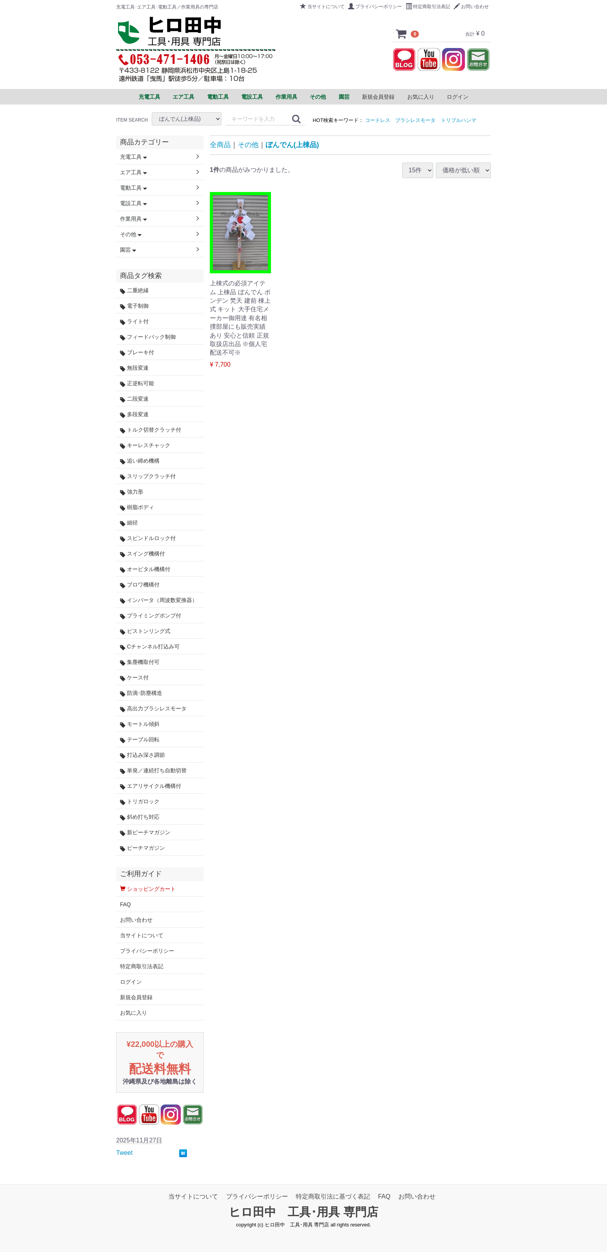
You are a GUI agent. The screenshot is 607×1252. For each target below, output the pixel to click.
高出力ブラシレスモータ (153, 708)
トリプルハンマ (458, 120)
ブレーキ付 (137, 352)
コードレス (377, 120)
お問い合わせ (471, 6)
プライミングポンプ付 (150, 615)
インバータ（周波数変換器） (158, 600)
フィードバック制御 (148, 337)
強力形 (131, 492)
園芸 (128, 250)
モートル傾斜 (139, 724)
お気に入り (420, 97)
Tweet (124, 1152)
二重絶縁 (134, 290)
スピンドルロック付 (148, 538)
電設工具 (133, 203)
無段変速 (134, 368)
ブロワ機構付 (139, 584)
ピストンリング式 (145, 631)
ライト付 (134, 321)
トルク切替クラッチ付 (150, 430)
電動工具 (133, 188)
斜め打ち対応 (139, 817)
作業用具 (133, 219)
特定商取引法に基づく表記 (333, 1196)
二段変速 (134, 399)
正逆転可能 (137, 383)
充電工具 (133, 157)
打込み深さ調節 (142, 755)
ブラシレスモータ (415, 120)
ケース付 (134, 677)
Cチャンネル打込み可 (150, 646)
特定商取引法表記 (428, 6)
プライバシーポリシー (375, 6)
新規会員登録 (378, 97)
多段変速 (134, 414)
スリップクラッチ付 (148, 476)
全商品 (220, 145)
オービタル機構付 (145, 569)
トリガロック (139, 801)
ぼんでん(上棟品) (292, 145)
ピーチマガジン (142, 848)
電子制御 (134, 306)
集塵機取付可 (139, 662)
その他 (248, 145)
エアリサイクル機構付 (150, 786)
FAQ (125, 904)
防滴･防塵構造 (141, 693)
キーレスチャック (145, 445)
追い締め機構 (139, 461)
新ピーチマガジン (145, 832)
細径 (129, 523)
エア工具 (133, 172)
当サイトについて (322, 6)
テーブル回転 (139, 739)
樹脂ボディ (137, 507)
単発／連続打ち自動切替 (153, 770)
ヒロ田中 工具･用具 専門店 (303, 1212)
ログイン (457, 97)
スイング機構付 (142, 554)
